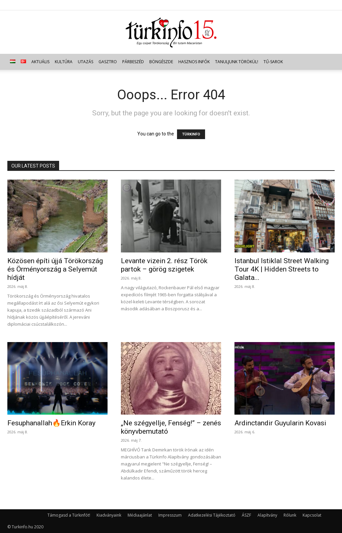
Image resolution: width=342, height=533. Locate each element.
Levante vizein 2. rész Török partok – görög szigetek (164, 265)
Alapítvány (267, 515)
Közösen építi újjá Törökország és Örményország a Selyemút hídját (55, 269)
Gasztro (108, 62)
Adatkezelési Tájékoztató (211, 515)
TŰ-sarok (273, 62)
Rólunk (290, 515)
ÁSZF (246, 515)
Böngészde (161, 62)
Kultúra (63, 62)
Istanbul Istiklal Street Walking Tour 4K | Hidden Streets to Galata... (281, 269)
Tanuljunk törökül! (236, 62)
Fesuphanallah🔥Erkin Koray (51, 423)
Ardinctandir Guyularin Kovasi (280, 423)
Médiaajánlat (140, 515)
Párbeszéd (133, 62)
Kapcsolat (312, 515)
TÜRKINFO (191, 134)
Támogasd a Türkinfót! (68, 515)
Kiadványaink (109, 515)
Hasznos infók (194, 62)
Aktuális (40, 62)
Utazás (85, 62)
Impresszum (170, 515)
